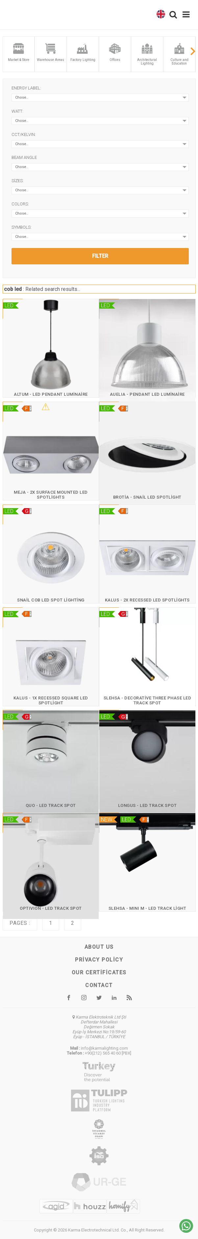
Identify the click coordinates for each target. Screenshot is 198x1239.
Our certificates (99, 972)
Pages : (20, 923)
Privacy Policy (99, 960)
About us (99, 947)
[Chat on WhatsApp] (186, 1231)
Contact (99, 985)
